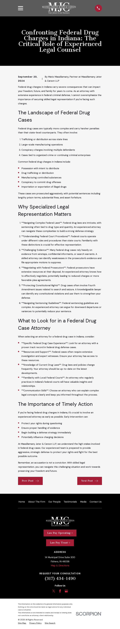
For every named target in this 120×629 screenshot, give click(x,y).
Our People (54, 501)
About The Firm (36, 501)
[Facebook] (60, 591)
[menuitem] (22, 623)
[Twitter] (53, 591)
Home (21, 501)
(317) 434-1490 (60, 578)
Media (83, 501)
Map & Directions (60, 565)
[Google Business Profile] (66, 591)
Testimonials (70, 501)
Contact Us (96, 501)
